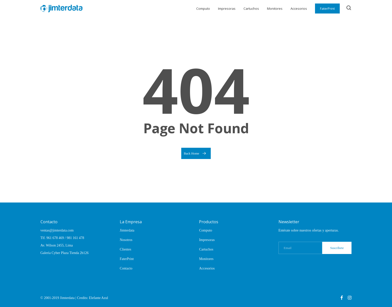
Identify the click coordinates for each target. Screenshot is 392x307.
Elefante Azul (98, 298)
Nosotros (126, 240)
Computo (205, 230)
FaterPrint (127, 259)
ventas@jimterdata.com (57, 230)
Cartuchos (206, 249)
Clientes (125, 249)
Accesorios (206, 268)
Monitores (206, 259)
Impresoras (206, 240)
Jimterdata (127, 230)
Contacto (126, 268)
